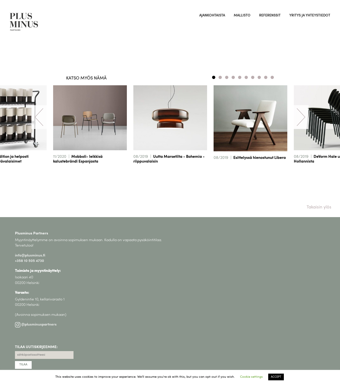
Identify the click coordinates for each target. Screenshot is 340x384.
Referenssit (270, 15)
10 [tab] (272, 77)
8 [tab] (259, 77)
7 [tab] (252, 77)
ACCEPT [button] (276, 377)
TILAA (23, 364)
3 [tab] (226, 77)
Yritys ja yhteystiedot (309, 15)
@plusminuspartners (36, 324)
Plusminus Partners (31, 233)
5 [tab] (239, 77)
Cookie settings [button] (251, 377)
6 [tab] (246, 77)
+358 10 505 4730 (29, 261)
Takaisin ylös (319, 207)
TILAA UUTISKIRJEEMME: (36, 347)
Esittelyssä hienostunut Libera (259, 158)
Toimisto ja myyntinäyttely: (38, 271)
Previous (39, 117)
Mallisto (242, 15)
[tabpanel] (170, 130)
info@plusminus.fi (30, 255)
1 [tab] (213, 77)
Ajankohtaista (212, 15)
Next (301, 117)
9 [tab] (265, 77)
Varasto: (22, 293)
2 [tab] (220, 77)
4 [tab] (233, 77)
